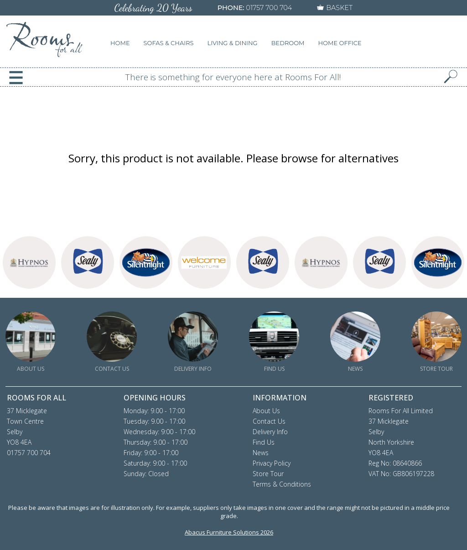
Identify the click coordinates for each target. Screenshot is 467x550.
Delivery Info (270, 431)
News (261, 452)
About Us (266, 410)
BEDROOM (288, 43)
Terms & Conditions (282, 484)
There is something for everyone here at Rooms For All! (233, 77)
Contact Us (269, 421)
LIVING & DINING (233, 43)
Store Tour (268, 473)
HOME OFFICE (340, 43)
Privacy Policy (272, 463)
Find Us (264, 442)
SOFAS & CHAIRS (169, 43)
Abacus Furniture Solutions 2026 (229, 532)
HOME (120, 43)
